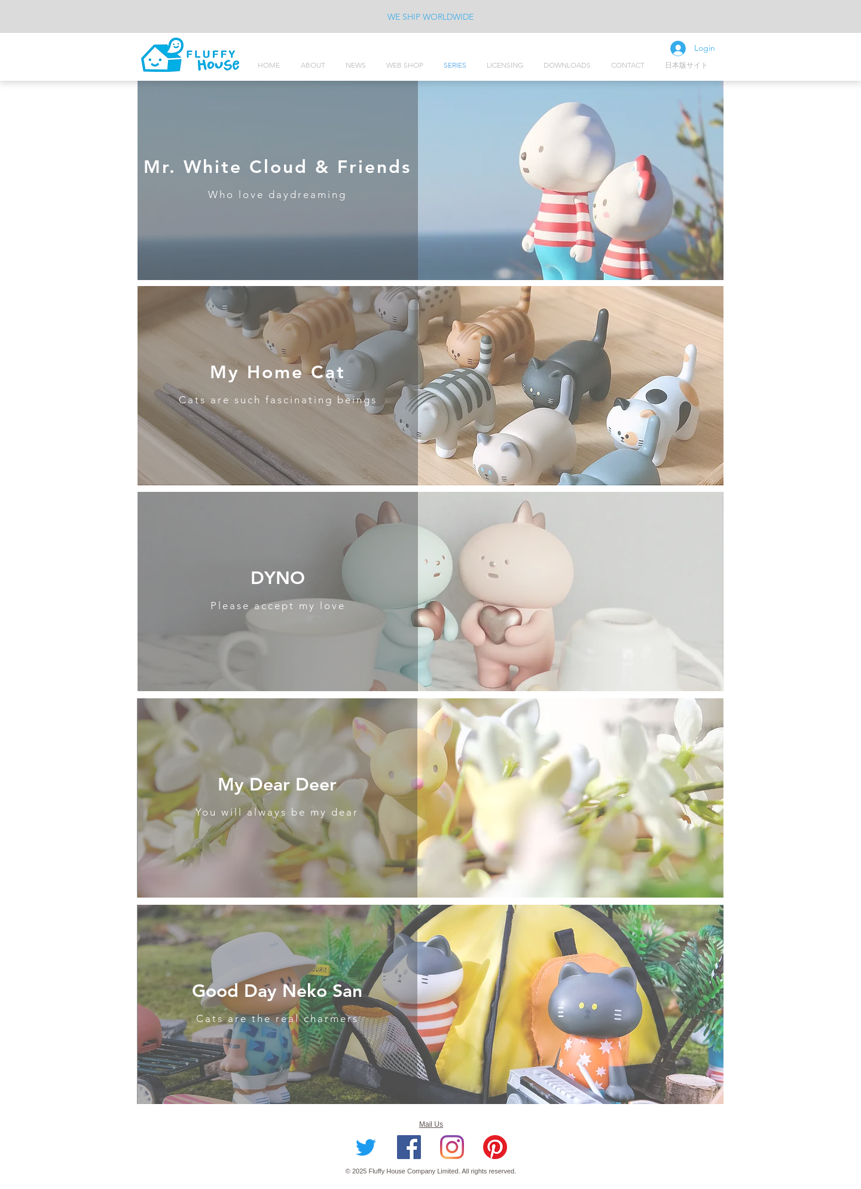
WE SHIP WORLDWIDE (430, 16)
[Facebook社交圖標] (409, 1147)
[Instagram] (452, 1147)
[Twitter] (366, 1147)
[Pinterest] (495, 1147)
